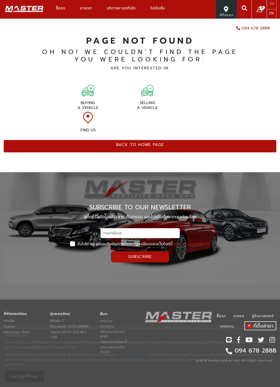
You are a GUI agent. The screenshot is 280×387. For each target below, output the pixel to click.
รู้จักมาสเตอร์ (263, 316)
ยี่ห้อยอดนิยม (15, 314)
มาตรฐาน (107, 326)
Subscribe (140, 257)
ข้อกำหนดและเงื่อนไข (192, 244)
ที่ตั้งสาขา (258, 326)
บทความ (106, 321)
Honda (9, 320)
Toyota (9, 326)
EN (271, 13)
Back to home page (140, 145)
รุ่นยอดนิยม (60, 314)
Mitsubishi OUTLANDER (69, 326)
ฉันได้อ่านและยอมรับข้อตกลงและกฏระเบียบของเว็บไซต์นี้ (140, 244)
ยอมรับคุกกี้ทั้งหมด (24, 376)
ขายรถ (238, 316)
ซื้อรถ (221, 316)
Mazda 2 (57, 320)
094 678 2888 (253, 28)
